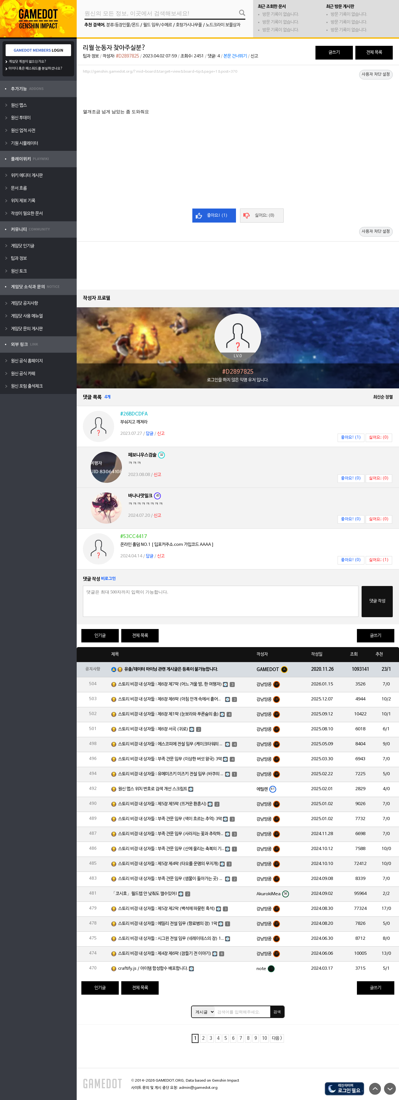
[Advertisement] (238, 93)
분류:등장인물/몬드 (122, 25)
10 (264, 1038)
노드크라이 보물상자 (223, 25)
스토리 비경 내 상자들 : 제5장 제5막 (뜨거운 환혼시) (162, 804)
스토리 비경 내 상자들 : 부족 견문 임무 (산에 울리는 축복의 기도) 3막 (171, 849)
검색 (277, 1012)
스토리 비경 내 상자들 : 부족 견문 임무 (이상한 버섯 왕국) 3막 (170, 759)
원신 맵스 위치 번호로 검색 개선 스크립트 (152, 789)
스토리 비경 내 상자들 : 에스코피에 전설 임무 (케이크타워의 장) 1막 (171, 744)
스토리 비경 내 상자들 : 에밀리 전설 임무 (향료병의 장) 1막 (167, 923)
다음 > (277, 1038)
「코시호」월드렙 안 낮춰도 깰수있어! (144, 893)
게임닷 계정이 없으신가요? (27, 62)
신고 (254, 56)
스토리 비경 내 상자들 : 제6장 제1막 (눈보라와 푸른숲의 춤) (168, 714)
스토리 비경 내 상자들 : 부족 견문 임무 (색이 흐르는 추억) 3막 (170, 819)
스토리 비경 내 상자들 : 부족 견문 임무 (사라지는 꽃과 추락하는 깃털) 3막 (171, 834)
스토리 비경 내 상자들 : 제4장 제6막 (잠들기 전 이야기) (164, 953)
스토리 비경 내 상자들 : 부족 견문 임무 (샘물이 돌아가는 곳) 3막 (171, 879)
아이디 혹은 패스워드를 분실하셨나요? (36, 68)
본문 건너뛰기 (235, 56)
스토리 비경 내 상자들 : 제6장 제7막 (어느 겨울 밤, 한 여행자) (170, 684)
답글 (149, 433)
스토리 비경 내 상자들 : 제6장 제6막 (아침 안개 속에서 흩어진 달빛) (171, 699)
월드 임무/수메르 (157, 25)
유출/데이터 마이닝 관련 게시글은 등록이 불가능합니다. (171, 669)
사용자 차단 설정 (376, 74)
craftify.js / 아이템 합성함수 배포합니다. (153, 968)
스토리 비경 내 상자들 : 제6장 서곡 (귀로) (153, 729)
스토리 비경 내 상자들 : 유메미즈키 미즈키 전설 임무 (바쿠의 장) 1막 (171, 774)
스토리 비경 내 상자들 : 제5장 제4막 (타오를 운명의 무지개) (168, 864)
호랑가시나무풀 (189, 25)
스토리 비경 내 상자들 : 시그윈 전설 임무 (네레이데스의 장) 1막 (171, 938)
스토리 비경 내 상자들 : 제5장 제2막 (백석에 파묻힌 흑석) (166, 908)
